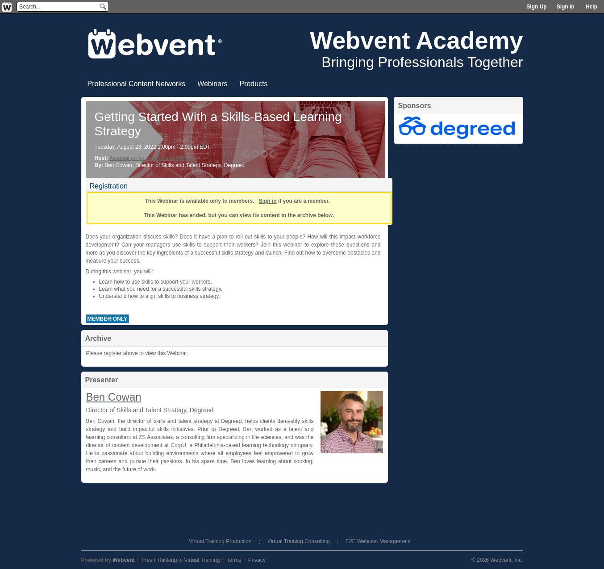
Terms (234, 560)
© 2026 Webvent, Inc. (497, 560)
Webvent (123, 560)
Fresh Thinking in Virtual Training (181, 560)
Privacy (257, 560)
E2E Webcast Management (378, 541)
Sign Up (536, 7)
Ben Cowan (114, 397)
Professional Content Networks (136, 84)
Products (253, 84)
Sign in (566, 7)
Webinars (212, 84)
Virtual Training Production (220, 541)
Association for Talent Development (151, 158)
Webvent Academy (416, 40)
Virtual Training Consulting (298, 541)
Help (591, 7)
